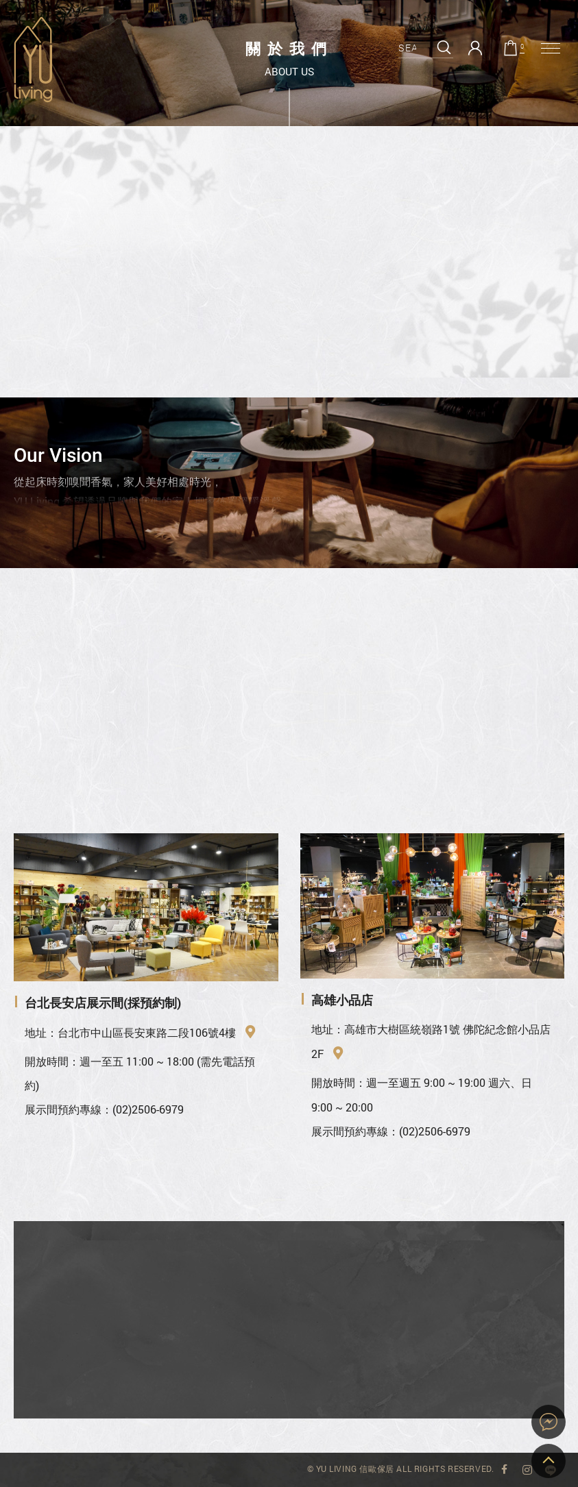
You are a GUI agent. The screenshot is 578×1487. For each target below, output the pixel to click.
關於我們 (33, 59)
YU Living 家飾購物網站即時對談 (548, 1422)
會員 (475, 48)
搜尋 (444, 48)
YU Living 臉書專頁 (504, 1470)
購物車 (522, 47)
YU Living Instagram (527, 1470)
